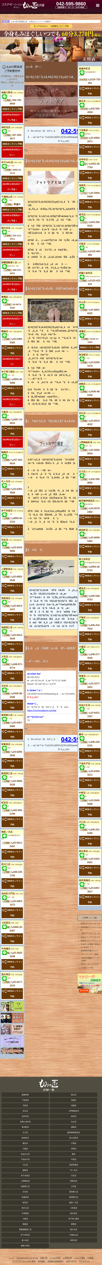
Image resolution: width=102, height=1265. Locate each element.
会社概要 (41, 1261)
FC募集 (90, 1258)
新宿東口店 (73, 1192)
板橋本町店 (87, 71)
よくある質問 (55, 1258)
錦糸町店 (25, 1138)
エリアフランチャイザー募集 (23, 1261)
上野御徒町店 (73, 1111)
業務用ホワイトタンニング (91, 941)
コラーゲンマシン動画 (89, 954)
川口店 (25, 1165)
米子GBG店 (25, 1235)
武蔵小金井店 (25, 1122)
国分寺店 (73, 1229)
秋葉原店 (25, 1197)
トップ (11, 1258)
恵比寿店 (73, 1213)
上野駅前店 (25, 1181)
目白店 (25, 1111)
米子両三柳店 (73, 1219)
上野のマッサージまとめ (90, 934)
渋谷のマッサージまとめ (90, 937)
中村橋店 (10, 948)
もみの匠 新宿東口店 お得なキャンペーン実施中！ (31, 22)
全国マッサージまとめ (89, 964)
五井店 (25, 1192)
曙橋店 (25, 1224)
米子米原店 (25, 1176)
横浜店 (25, 1143)
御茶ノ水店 (11, 835)
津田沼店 (73, 1240)
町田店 (25, 1203)
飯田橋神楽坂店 (73, 1132)
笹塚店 (73, 1149)
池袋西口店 (25, 1186)
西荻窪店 (73, 1181)
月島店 (25, 1105)
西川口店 (25, 1208)
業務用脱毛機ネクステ (89, 951)
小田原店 (10, 922)
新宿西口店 (73, 1197)
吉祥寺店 (88, 159)
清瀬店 (73, 1105)
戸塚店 (73, 1143)
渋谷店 (73, 1176)
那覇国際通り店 (25, 1229)
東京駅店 (25, 1127)
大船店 (25, 1219)
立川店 (25, 1132)
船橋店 (25, 1170)
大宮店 (73, 1186)
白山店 (73, 1122)
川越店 (25, 1149)
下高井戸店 (25, 1159)
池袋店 (73, 1100)
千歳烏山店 (73, 1235)
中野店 (73, 1159)
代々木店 (73, 1170)
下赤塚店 (25, 1100)
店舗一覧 (43, 1258)
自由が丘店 (25, 1154)
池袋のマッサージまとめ (90, 924)
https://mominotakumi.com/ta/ (41, 710)
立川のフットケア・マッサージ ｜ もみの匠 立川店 (19, 5)
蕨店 (73, 1154)
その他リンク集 (87, 968)
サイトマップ (84, 1261)
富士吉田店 (73, 1138)
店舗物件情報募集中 (56, 1261)
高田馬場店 (73, 1165)
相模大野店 (25, 1246)
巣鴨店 (73, 1224)
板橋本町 (25, 1095)
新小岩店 (25, 1240)
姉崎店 (73, 1127)
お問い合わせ (71, 1261)
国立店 (73, 1095)
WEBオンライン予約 (12, 109)
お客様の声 (67, 1258)
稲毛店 (73, 1116)
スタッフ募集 (79, 1258)
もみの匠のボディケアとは (27, 1258)
